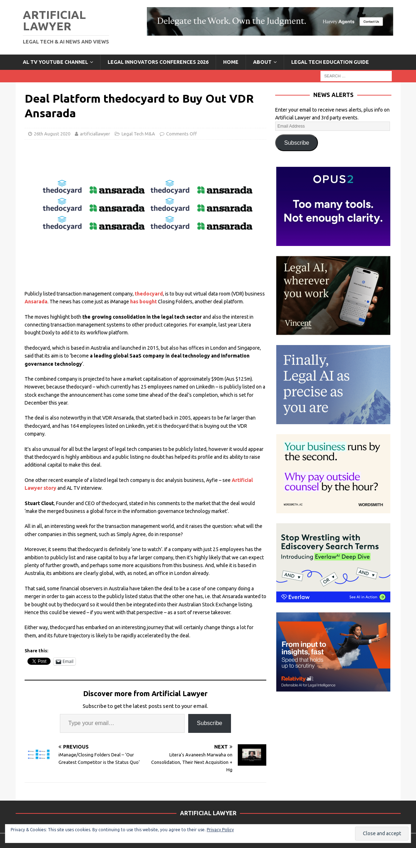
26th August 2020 (52, 133)
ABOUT (262, 62)
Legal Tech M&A (138, 133)
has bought (143, 301)
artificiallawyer (95, 133)
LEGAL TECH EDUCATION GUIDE (330, 62)
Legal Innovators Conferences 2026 (158, 62)
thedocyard (149, 294)
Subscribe (209, 723)
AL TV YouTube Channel (55, 62)
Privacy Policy (220, 829)
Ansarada (36, 301)
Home (230, 62)
